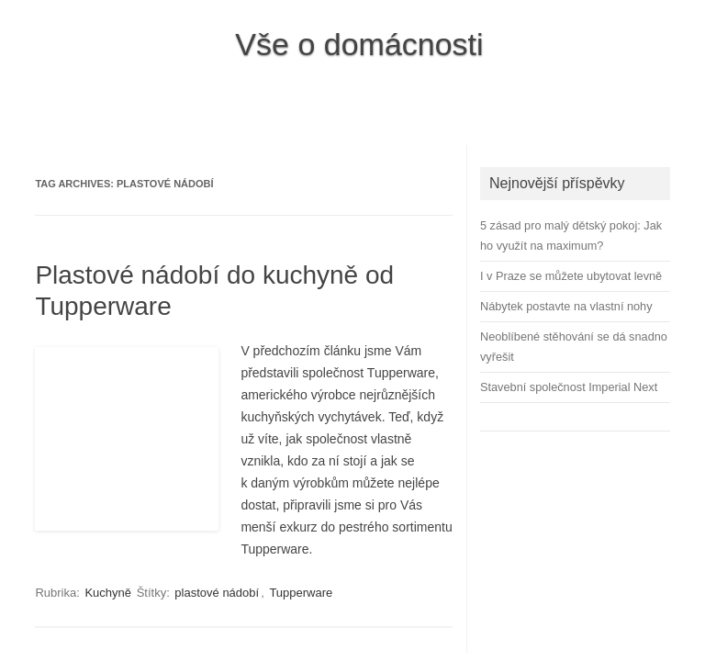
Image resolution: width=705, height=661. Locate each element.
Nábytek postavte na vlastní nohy (566, 306)
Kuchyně (107, 592)
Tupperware (300, 592)
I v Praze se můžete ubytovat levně (571, 276)
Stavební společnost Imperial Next (568, 387)
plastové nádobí (216, 592)
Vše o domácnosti (359, 44)
